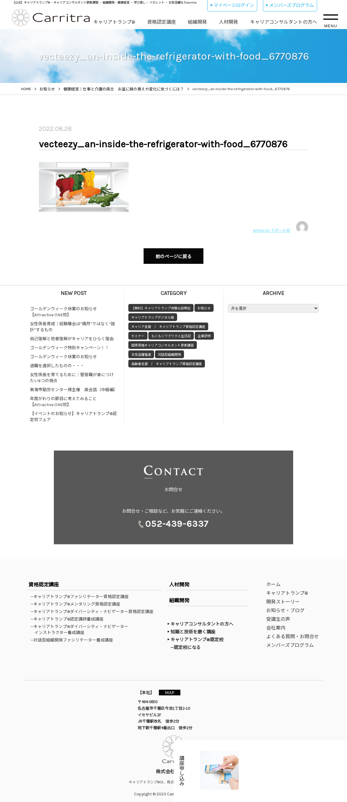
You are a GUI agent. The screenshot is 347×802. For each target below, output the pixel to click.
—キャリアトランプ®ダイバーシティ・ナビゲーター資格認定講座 (93, 608)
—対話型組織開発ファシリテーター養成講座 (73, 637)
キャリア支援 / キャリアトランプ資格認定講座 (168, 324)
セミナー (137, 333)
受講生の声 (278, 616)
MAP (172, 689)
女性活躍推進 (141, 352)
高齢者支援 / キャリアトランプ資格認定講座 (166, 361)
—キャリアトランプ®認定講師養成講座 (69, 616)
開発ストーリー (283, 599)
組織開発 (197, 22)
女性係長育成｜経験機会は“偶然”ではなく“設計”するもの (72, 323)
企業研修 (204, 333)
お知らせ (204, 305)
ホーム (273, 581)
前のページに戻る (173, 255)
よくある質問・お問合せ (292, 633)
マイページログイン (234, 5)
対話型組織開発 (169, 352)
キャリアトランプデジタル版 (152, 315)
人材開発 (228, 22)
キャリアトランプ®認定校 (197, 636)
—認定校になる (188, 644)
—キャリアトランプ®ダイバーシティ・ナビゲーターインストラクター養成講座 (81, 626)
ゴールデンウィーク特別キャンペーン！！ (69, 344)
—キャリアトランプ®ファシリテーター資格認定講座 (81, 593)
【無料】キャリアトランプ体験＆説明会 (161, 305)
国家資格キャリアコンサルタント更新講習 (162, 342)
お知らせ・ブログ (285, 607)
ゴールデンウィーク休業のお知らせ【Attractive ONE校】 (63, 308)
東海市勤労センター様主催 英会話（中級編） (74, 386)
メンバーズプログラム (291, 5)
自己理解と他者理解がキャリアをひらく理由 (72, 335)
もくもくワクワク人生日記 (171, 333)
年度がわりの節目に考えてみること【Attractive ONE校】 (63, 398)
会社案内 (275, 625)
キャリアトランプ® (114, 22)
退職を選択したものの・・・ (57, 362)
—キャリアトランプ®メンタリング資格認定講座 (77, 601)
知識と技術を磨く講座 (193, 629)
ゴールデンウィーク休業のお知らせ (63, 353)
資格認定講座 (161, 22)
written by (280, 227)
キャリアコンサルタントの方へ (283, 22)
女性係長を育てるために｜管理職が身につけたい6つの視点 (72, 374)
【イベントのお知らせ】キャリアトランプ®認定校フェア (73, 413)
